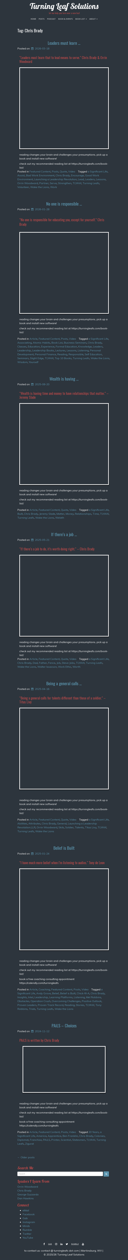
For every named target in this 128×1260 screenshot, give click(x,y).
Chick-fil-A (83, 993)
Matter (60, 513)
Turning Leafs (91, 183)
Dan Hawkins (25, 1198)
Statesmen (78, 1139)
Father (43, 662)
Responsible (76, 354)
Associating (24, 342)
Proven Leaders (27, 1005)
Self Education (93, 354)
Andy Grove (43, 993)
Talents (79, 827)
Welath (59, 517)
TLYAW (77, 183)
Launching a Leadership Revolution (55, 179)
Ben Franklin (70, 1136)
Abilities (22, 823)
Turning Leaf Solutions (64, 6)
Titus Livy (90, 827)
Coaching (44, 989)
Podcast (51, 19)
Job (59, 662)
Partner (44, 183)
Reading (62, 354)
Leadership (24, 350)
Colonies (99, 1136)
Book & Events (65, 19)
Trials (32, 1008)
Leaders (90, 179)
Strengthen (64, 183)
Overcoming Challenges (66, 1001)
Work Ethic (64, 666)
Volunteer (23, 187)
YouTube (28, 1237)
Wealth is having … (64, 378)
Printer (55, 1139)
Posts (41, 19)
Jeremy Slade (47, 513)
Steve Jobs (68, 662)
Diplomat (23, 1139)
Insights (22, 997)
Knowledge (85, 346)
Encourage (77, 175)
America (41, 1136)
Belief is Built (64, 848)
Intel (30, 997)
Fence (51, 662)
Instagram (29, 1222)
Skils (61, 827)
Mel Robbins (93, 997)
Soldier (69, 827)
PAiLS (46, 1139)
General (62, 823)
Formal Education (66, 346)
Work (53, 187)
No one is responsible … (64, 203)
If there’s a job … (64, 534)
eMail (26, 1210)
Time (96, 513)
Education (34, 346)
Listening (83, 350)
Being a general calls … (64, 683)
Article (33, 338)
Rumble (27, 1229)
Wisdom (22, 362)
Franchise (36, 1139)
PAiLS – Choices (64, 1025)
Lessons (101, 179)
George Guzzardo (28, 1194)
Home (33, 19)
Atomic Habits (41, 342)
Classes (22, 346)
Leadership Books (43, 350)
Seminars (23, 358)
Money (70, 513)
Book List (81, 19)
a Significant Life (98, 171)
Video (71, 171)
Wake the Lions (39, 187)
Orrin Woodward (27, 183)
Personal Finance (45, 354)
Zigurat (29, 1143)
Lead (81, 179)
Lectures (60, 350)
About (93, 19)
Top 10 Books (63, 358)
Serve (53, 183)
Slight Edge (37, 358)
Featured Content (40, 171)
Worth (76, 666)
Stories (80, 1005)
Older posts (26, 1157)
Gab (25, 1218)
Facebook (29, 1214)
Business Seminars (75, 342)
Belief (55, 993)
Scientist (66, 1139)
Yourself (33, 362)
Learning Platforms (61, 997)
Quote (63, 171)
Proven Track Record (50, 1005)
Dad (35, 662)
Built (20, 513)
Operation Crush (41, 1001)
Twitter (27, 1233)
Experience (47, 346)
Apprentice (54, 1136)
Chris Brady (63, 175)
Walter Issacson (47, 666)
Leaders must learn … (64, 43)
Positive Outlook (92, 1001)
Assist (21, 175)
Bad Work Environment (40, 175)
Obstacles (23, 1001)
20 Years (93, 1132)
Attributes (34, 823)
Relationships (83, 513)
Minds (26, 1226)
